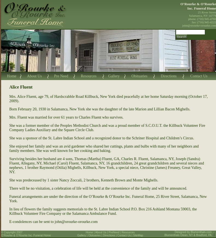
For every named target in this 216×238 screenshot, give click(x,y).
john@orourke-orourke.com (199, 25)
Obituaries (139, 76)
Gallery (114, 76)
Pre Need (61, 76)
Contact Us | (125, 235)
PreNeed (114, 232)
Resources (89, 76)
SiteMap (138, 235)
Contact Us (199, 76)
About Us (34, 76)
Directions (169, 76)
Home (11, 76)
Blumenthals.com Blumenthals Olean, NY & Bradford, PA (188, 234)
